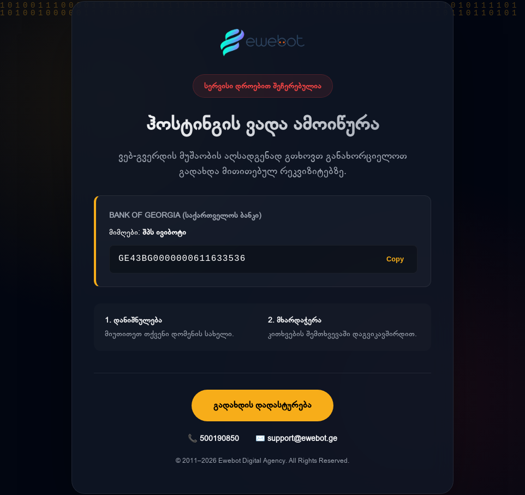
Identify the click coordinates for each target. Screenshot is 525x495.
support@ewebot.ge (302, 438)
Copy (395, 259)
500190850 (219, 438)
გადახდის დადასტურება (262, 405)
